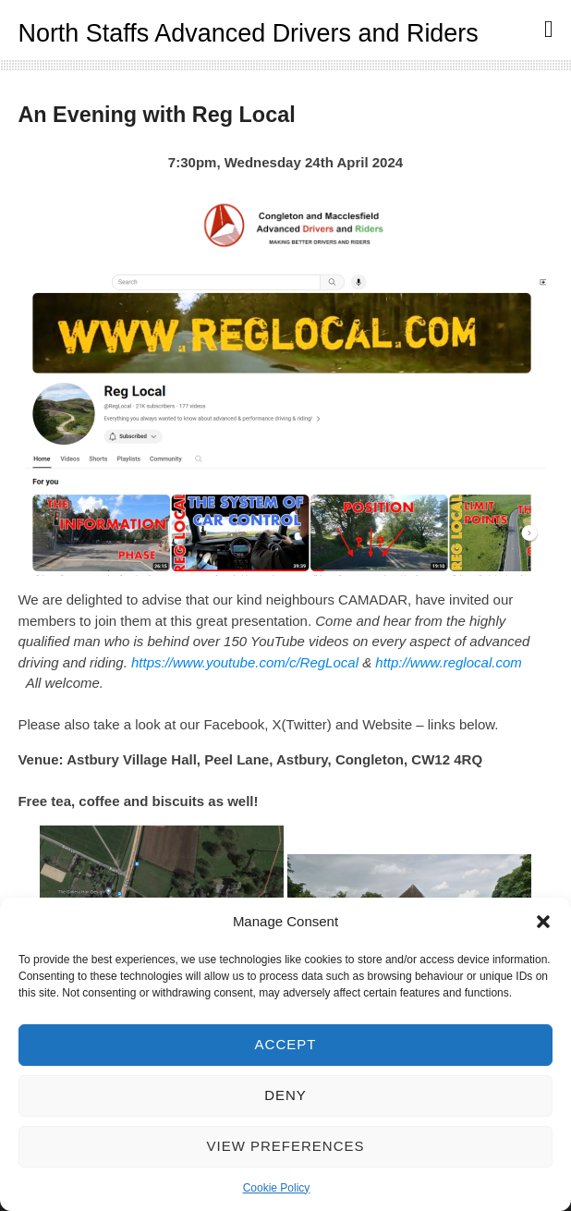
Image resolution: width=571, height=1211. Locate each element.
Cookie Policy (276, 1187)
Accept (286, 1044)
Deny (285, 1095)
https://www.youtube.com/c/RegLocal (244, 662)
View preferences (285, 1146)
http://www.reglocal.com (448, 662)
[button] (543, 921)
